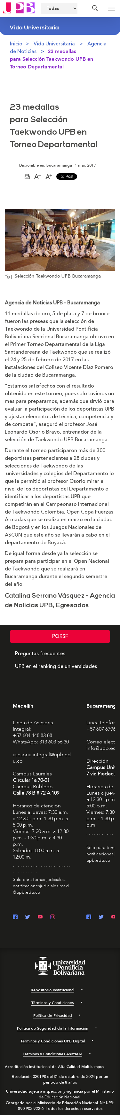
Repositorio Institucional (52, 990)
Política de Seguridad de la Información (52, 1028)
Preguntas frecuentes (40, 653)
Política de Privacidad (52, 1015)
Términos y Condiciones (52, 1002)
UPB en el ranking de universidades (56, 666)
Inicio (16, 44)
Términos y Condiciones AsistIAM (52, 1053)
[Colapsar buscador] (94, 8)
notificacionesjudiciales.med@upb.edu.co (41, 889)
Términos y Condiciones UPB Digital (52, 1041)
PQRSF (60, 636)
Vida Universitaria (54, 44)
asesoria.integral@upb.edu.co (42, 757)
